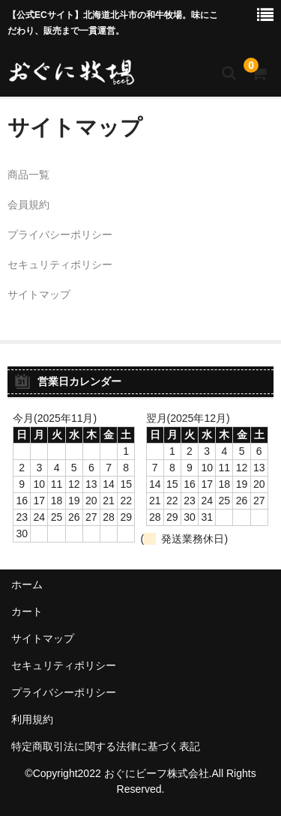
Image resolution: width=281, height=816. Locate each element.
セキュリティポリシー (59, 265)
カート (27, 611)
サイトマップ (38, 294)
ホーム (27, 584)
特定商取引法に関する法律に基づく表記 (105, 746)
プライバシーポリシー (59, 235)
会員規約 (28, 205)
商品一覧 (28, 175)
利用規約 (32, 719)
